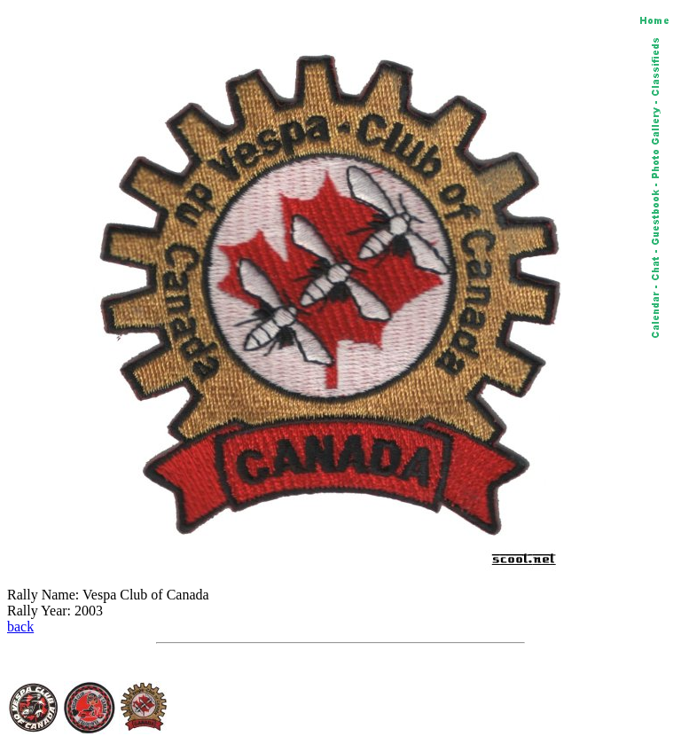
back (20, 626)
